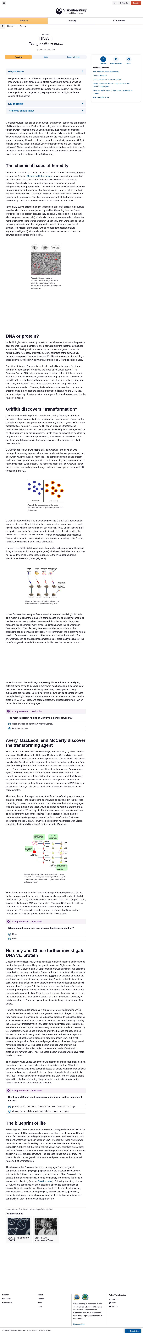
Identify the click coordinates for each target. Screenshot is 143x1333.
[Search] (114, 3)
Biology (23, 26)
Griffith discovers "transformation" (107, 79)
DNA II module (45, 1181)
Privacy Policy (32, 1330)
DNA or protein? (100, 76)
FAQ (40, 1307)
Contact (41, 1299)
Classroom (7, 1303)
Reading (18, 57)
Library (10, 26)
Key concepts (15, 104)
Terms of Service (45, 1330)
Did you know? (16, 71)
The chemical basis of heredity (106, 72)
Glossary (6, 1299)
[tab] (103, 60)
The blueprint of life (101, 97)
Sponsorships (79, 1324)
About (40, 1295)
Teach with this (73, 57)
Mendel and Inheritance (38, 176)
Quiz (46, 57)
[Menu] (4, 3)
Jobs (40, 1303)
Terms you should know (21, 110)
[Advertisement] (115, 120)
